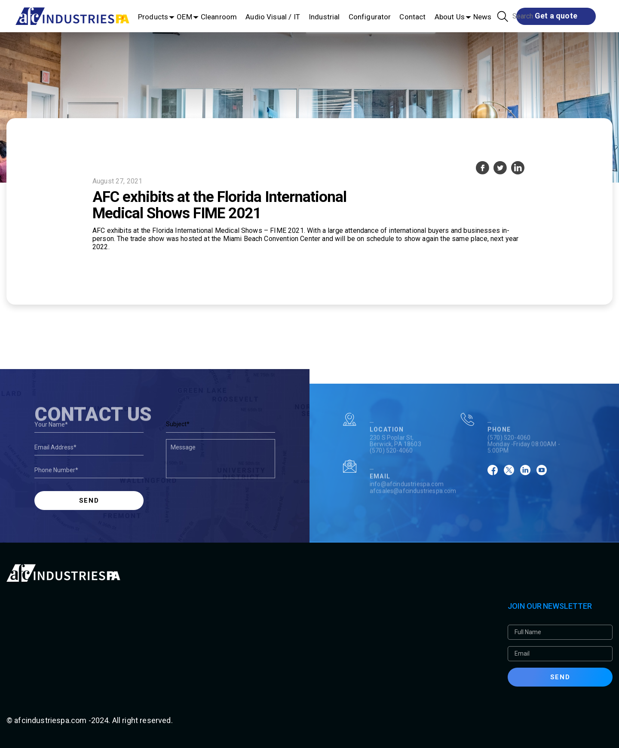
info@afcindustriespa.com (407, 498)
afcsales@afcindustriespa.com (413, 504)
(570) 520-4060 (391, 464)
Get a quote (556, 15)
